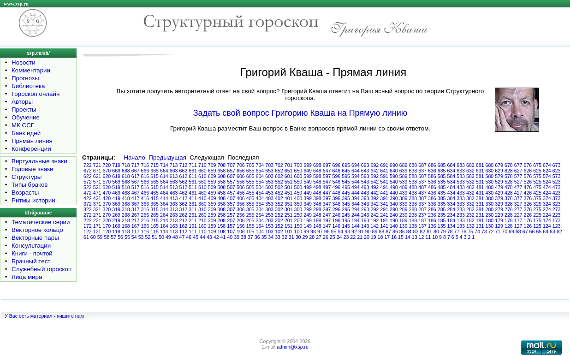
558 (222, 181)
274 (547, 209)
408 (222, 198)
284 (451, 209)
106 (241, 231)
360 (202, 204)
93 (347, 231)
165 (154, 226)
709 (212, 165)
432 (470, 193)
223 (556, 215)
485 (442, 187)
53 (141, 237)
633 (461, 170)
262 (183, 215)
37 (250, 237)
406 (241, 198)
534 (451, 181)
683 (461, 165)
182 (470, 220)
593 (365, 176)
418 (126, 198)
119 (116, 231)
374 (547, 198)
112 (183, 231)
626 (528, 170)
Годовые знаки (32, 169)
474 (547, 187)
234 (451, 215)
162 (183, 226)
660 (202, 170)
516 (145, 187)
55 (127, 237)
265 (154, 215)
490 (394, 187)
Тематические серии (41, 222)
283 (461, 209)
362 (183, 204)
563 (174, 181)
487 (422, 187)
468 (126, 193)
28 (312, 237)
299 (307, 209)
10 (435, 237)
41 (223, 237)
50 (161, 237)
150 (298, 226)
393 (365, 198)
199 (307, 220)
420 (107, 198)
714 (164, 165)
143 (365, 226)
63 (552, 231)
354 (260, 204)
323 (556, 204)
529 (499, 181)
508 (222, 187)
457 (231, 193)
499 (307, 187)
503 (269, 187)
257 (231, 215)
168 (126, 226)
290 (394, 209)
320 (107, 209)
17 (387, 237)
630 (490, 170)
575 (537, 176)
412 (183, 198)
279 (499, 209)
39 (236, 237)
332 (470, 204)
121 (97, 231)
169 (116, 226)
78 (450, 231)
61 (86, 237)
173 (556, 220)
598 (317, 176)
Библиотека (28, 86)
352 (279, 204)
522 (87, 187)
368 (126, 204)
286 (432, 209)
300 (298, 209)
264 (164, 215)
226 (528, 215)
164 (164, 226)
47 (182, 237)
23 (346, 237)
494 (355, 187)
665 (154, 170)
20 (366, 237)
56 (120, 237)
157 (231, 226)
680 (490, 165)
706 (241, 165)
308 (222, 209)
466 (145, 193)
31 (291, 237)
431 (480, 193)
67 (525, 231)
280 (490, 209)
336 (432, 204)
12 (421, 237)
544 (355, 181)
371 (97, 204)
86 (395, 231)
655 (250, 170)
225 (537, 215)
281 (480, 209)
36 (257, 237)
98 (313, 231)
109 (212, 231)
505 (250, 187)
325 (537, 204)
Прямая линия (32, 140)
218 (126, 220)
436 (432, 193)
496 (336, 187)
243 (365, 215)
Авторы (22, 101)
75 (470, 231)
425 (537, 193)
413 (174, 198)
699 (307, 165)
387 (422, 198)
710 (202, 165)
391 (384, 198)
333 (461, 204)
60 (93, 237)
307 (231, 209)
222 (87, 220)
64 (545, 231)
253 (269, 215)
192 (375, 220)
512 (183, 187)
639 (403, 170)
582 (470, 176)
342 (375, 204)
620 (107, 176)
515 (154, 187)
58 (106, 237)
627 (518, 170)
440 (394, 193)
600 (298, 176)
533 (461, 181)
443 (365, 193)
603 (269, 176)
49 (168, 237)
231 (480, 215)
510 (202, 187)
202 (279, 220)
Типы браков (30, 184)
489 (403, 187)
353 (269, 204)
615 (154, 176)
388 (413, 198)
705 (250, 165)
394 (355, 198)
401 (289, 198)
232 (470, 215)
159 (212, 226)
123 (556, 226)
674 (547, 165)
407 (231, 198)
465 (154, 193)
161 (193, 226)
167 (135, 226)
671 (97, 170)
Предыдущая (167, 157)
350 (298, 204)
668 (126, 170)
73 (484, 231)
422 (87, 198)
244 (355, 215)
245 (346, 215)
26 (325, 237)
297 (327, 209)
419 (116, 198)
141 (384, 226)
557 (231, 181)
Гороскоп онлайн (35, 93)
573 (556, 176)
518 (126, 187)
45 (195, 237)
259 (212, 215)
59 (100, 237)
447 (327, 193)
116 (145, 231)
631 (480, 170)
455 (250, 193)
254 (260, 215)
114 (164, 231)
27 (318, 237)
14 (407, 237)
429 (499, 193)
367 (135, 204)
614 (164, 176)
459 (212, 193)
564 (164, 181)
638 (413, 170)
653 (269, 170)
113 (174, 231)
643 (365, 170)
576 (528, 176)
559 (212, 181)
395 (346, 198)
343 (365, 204)
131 (480, 226)
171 (97, 226)
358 (222, 204)
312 (183, 209)
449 (307, 193)
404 (260, 198)
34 (270, 237)
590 (394, 176)
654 (260, 170)
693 (365, 165)
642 (375, 170)
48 (175, 237)
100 (298, 231)
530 (490, 181)
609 (212, 176)
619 (116, 176)
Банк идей (26, 133)
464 (164, 193)
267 (135, 215)
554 (260, 181)
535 (442, 181)
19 (373, 237)
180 (490, 220)
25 (332, 237)
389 (403, 198)
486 (432, 187)
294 (355, 209)
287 (422, 209)
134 (451, 226)
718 (126, 165)
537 (422, 181)
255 (250, 215)
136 (432, 226)
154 (260, 226)
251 (289, 215)
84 (409, 231)
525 (537, 181)
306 (241, 209)
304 (260, 209)
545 (346, 181)
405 (250, 198)
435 (442, 193)
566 (145, 181)
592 (375, 176)
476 (528, 187)
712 (183, 165)
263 (174, 215)
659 (212, 170)
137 (422, 226)
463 (174, 193)
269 (116, 215)
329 (499, 204)
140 (394, 226)
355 (250, 204)
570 (107, 181)
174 (547, 220)
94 (340, 231)
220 (107, 220)
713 (174, 165)
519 (116, 187)
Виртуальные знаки (39, 161)
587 (422, 176)
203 (269, 220)
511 (193, 187)
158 (222, 226)
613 (174, 176)
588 (413, 176)
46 (188, 237)
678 (509, 165)
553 (269, 181)
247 (327, 215)
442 (375, 193)
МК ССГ (23, 125)
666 (145, 170)
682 (470, 165)
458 (222, 193)
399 (307, 198)
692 (375, 165)
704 (260, 165)
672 (87, 170)
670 (107, 170)
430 (490, 193)
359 (212, 204)
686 (432, 165)
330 (490, 204)
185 (442, 220)
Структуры (27, 176)
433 (461, 193)
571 (97, 181)
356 (241, 204)
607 (231, 176)
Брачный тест (31, 261)
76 (463, 231)
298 (317, 209)
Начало (134, 157)
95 (334, 231)
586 (432, 176)
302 (279, 209)
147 (327, 226)
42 (216, 237)
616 (145, 176)
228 (509, 215)
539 (403, 181)
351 (289, 204)
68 (518, 231)
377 (518, 198)
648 (317, 170)
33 (277, 237)
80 (436, 231)
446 (336, 193)
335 (442, 204)
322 (87, 209)
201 (289, 220)
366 (145, 204)
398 (317, 198)
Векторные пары (35, 237)
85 (402, 231)
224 (547, 215)
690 (394, 165)
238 (413, 215)
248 (317, 215)
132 (470, 226)
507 (231, 187)
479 (499, 187)
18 (380, 237)
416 (145, 198)
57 (113, 237)
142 (375, 226)
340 (394, 204)
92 (354, 231)
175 (537, 220)
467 (135, 193)
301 (289, 209)
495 (346, 187)
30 (298, 237)
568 (126, 181)
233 (461, 215)
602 (279, 176)
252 (279, 215)
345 (346, 204)
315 (154, 209)
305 (250, 209)
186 (432, 220)
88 (381, 231)
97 (320, 231)
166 (145, 226)
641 (384, 170)
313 (174, 209)
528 (509, 181)
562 (183, 181)
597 (327, 176)
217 (135, 220)
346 (336, 204)
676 (528, 165)
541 (384, 181)
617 (135, 176)
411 (193, 198)
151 (289, 226)
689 (403, 165)
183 (461, 220)
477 (518, 187)
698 (317, 165)
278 (509, 209)
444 (355, 193)
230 (490, 215)
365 (154, 204)
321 (97, 209)
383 (461, 198)
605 (250, 176)
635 (442, 170)
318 (126, 209)
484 (451, 187)
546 (336, 181)
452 (279, 193)
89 (375, 231)
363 (174, 204)
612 (183, 176)
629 (499, 170)
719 (116, 165)
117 (135, 231)
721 (97, 165)
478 (509, 187)
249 (307, 215)
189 (403, 220)
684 (451, 165)
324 (547, 204)
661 (193, 170)
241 (384, 215)
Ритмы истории (33, 200)
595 (346, 176)
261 (193, 215)
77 (456, 231)
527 (518, 181)
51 (154, 237)
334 (451, 204)
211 (193, 220)
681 (480, 165)
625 (537, 170)
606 (241, 176)
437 (422, 193)
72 (491, 231)
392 (375, 198)
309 (212, 209)
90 (368, 231)
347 (327, 204)
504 (260, 187)
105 (250, 231)
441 (384, 193)
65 (538, 231)
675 (537, 165)
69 (511, 231)
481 (480, 187)
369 (116, 204)
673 (556, 165)
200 (298, 220)
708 (222, 165)
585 (442, 176)
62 (559, 231)
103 (269, 231)
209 (212, 220)
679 (499, 165)
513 (174, 187)
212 (183, 220)
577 (518, 176)
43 (209, 237)
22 (353, 237)
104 (260, 231)
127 (518, 226)
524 (547, 181)
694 (355, 165)
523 (556, 181)
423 (556, 193)
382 (470, 198)
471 (97, 193)
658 (222, 170)
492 (375, 187)
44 (202, 237)
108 (222, 231)
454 (260, 193)
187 (422, 220)
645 (346, 170)
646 (336, 170)
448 (317, 193)
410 (202, 198)
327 (518, 204)
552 (279, 181)
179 (499, 220)
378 (509, 198)
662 (183, 170)
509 (212, 187)
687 (422, 165)
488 (413, 187)
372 (87, 204)
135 (442, 226)
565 (154, 181)
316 (145, 209)
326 (528, 204)
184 (451, 220)
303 (269, 209)
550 (298, 181)
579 (499, 176)
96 (327, 231)
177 (518, 220)
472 (87, 193)
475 (537, 187)
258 (222, 215)
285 (442, 209)
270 (107, 215)
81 (429, 231)
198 (317, 220)
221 (97, 220)
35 (264, 237)
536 (432, 181)
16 (394, 237)
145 (346, 226)
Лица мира (27, 276)
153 (269, 226)
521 (97, 187)
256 (241, 215)
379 (499, 198)
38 (243, 237)
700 (298, 165)
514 (164, 187)
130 (490, 226)
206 (241, 220)
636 (432, 170)
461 (193, 193)
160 (202, 226)
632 (470, 170)
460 (202, 193)
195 (346, 220)
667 (135, 170)
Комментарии (31, 70)
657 (231, 170)
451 (289, 193)
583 (461, 176)
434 (451, 193)
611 (193, 176)
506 (241, 187)
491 (384, 187)
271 (97, 215)
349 (307, 204)
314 (164, 209)
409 (212, 198)
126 (528, 226)
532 (470, 181)
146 (336, 226)
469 (116, 193)
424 (547, 193)
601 (289, 176)
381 (480, 198)
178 (509, 220)
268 (126, 215)
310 (202, 209)
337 (422, 204)
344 (355, 204)
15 (401, 237)
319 (116, 209)
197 (327, 220)
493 (365, 187)
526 (528, 181)
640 (394, 170)
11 (428, 237)
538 (413, 181)
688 (413, 165)
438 (413, 193)
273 (556, 209)
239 (403, 215)
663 (174, 170)
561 (193, 181)
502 (279, 187)
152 (279, 226)
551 (289, 181)
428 (509, 193)
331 (480, 204)
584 (451, 176)
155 (250, 226)
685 (442, 165)
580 (490, 176)
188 (413, 220)
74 (477, 231)
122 (87, 231)
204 (260, 220)
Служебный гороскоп (41, 269)
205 (250, 220)
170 (107, 226)
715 (154, 165)
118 (126, 231)
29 (305, 237)
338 (413, 204)
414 (164, 198)
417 (135, 198)
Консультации (31, 245)
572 (87, 181)
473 (556, 187)
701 (289, 165)
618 (126, 176)
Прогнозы (25, 78)
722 (87, 165)
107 (231, 231)
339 (403, 204)
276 (528, 209)
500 (298, 187)
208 (222, 220)
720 (107, 165)
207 (231, 220)
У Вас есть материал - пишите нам (44, 316)
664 (164, 170)
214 (164, 220)
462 (183, 193)
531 (480, 181)
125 (537, 226)
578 (509, 176)
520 (107, 187)
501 (289, 187)
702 (279, 165)
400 (298, 198)
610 (202, 176)
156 (241, 226)
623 (556, 170)
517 (135, 187)
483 (461, 187)
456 (241, 193)
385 (442, 198)
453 (269, 193)
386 (432, 198)
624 (547, 170)
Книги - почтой (32, 253)
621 (97, 176)
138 (413, 226)
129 (499, 226)
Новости (24, 62)
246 (336, 215)
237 (422, 215)
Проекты (24, 109)
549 (307, 181)
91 (361, 231)
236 (432, 215)
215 (154, 220)
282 (470, 209)
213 (174, 220)
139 (403, 226)
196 (336, 220)
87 (388, 231)
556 (241, 181)
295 (346, 209)
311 (193, 209)
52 (147, 237)
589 (403, 176)
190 (394, 220)
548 (317, 181)
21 (359, 237)
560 (202, 181)
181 (480, 220)
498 (317, 187)
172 (87, 226)
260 (202, 215)
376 (528, 198)
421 (97, 198)
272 (87, 215)
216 (145, 220)
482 (470, 187)
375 (537, 198)
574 (547, 176)
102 (279, 231)
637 (422, 170)
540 (394, 181)
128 (509, 226)
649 (307, 170)
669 (116, 170)
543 (365, 181)
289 (403, 209)
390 (394, 198)
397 (327, 198)
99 (306, 231)
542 (375, 181)
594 (355, 176)
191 (384, 220)
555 (250, 181)
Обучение (26, 117)
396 (336, 198)
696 (336, 165)
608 (222, 176)
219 (116, 220)
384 (451, 198)
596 (336, 176)
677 (518, 165)
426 (528, 193)
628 (509, 170)
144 (355, 226)
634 (451, 170)
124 (547, 226)
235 (442, 215)
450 (298, 193)
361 (193, 204)
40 (229, 237)
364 (164, 204)
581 (480, 176)
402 (279, 198)
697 (327, 165)
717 (135, 165)
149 (307, 226)
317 (135, 209)
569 (116, 181)
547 (327, 181)
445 (346, 193)
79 (443, 231)
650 (298, 170)
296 (336, 209)
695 (346, 165)
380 (490, 198)
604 (260, 176)
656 (241, 170)
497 (327, 187)
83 (416, 231)
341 (384, 204)
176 (528, 220)
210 (202, 220)
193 (365, 220)
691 (384, 165)
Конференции (31, 148)
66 (532, 231)
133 (461, 226)
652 (279, 170)
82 (422, 231)
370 (107, 204)
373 (556, 198)
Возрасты (25, 192)
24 (339, 237)
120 (107, 231)
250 (298, 215)
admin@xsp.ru (293, 347)
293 (365, 209)
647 (327, 170)
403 (269, 198)
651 (289, 170)
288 (413, 209)
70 (504, 231)
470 (107, 193)
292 (375, 209)
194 (355, 220)
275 (537, 209)
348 (317, 204)
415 (154, 198)
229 (499, 215)
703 (269, 165)
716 (145, 165)
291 (384, 209)
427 (518, 193)
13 (414, 237)
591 (384, 176)
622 (87, 176)
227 (518, 215)
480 (490, 187)
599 (307, 176)
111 (193, 231)
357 (231, 204)
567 (135, 181)
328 (509, 204)
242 (375, 215)
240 (394, 215)
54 (134, 237)
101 (289, 231)
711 (193, 165)
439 (403, 193)
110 (202, 231)
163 (174, 226)
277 (518, 209)
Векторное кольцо (37, 229)
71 (497, 231)
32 (284, 237)
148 (317, 226)
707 (231, 165)
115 (154, 231)
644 (355, 170)
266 (145, 215)
